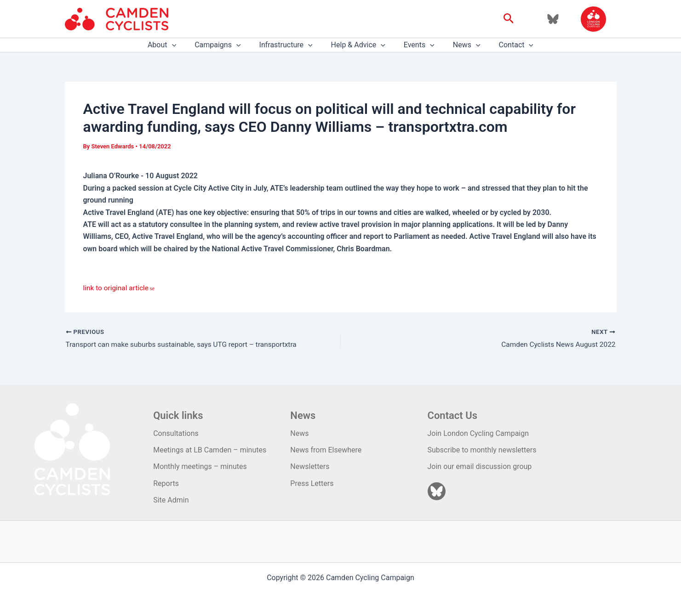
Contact (505, 45)
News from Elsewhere (325, 450)
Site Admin (171, 500)
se (154, 288)
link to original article (117, 287)
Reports (166, 483)
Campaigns (225, 45)
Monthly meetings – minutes (200, 466)
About (173, 45)
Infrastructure (289, 45)
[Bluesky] (553, 19)
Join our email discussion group (480, 466)
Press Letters (311, 483)
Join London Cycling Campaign (478, 433)
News (459, 45)
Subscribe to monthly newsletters (482, 450)
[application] (183, 45)
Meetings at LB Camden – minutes (209, 450)
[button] (509, 19)
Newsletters (309, 466)
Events (415, 45)
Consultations (176, 433)
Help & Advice (358, 45)
